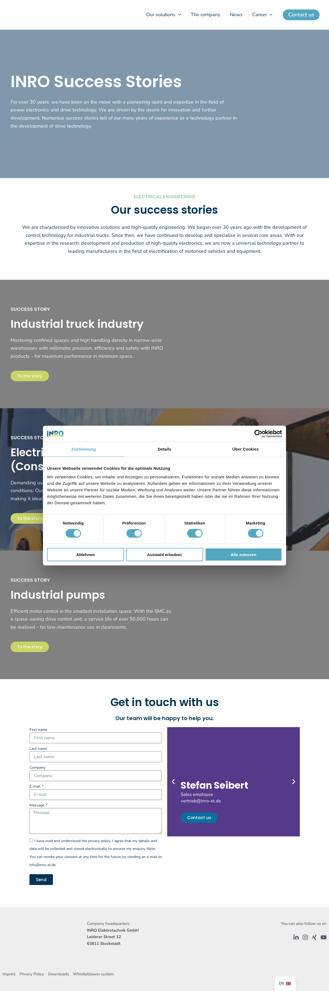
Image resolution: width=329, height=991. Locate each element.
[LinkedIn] (296, 937)
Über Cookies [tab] (245, 449)
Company (37, 767)
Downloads (59, 974)
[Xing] (314, 937)
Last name (38, 748)
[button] (178, 15)
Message (37, 805)
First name (38, 729)
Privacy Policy (32, 974)
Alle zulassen (243, 554)
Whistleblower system (94, 974)
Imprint (8, 974)
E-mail (35, 786)
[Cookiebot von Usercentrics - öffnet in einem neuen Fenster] (258, 434)
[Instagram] (305, 937)
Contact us (199, 817)
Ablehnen (85, 554)
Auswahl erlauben (164, 554)
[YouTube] (324, 937)
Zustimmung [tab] (83, 449)
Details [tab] (164, 449)
